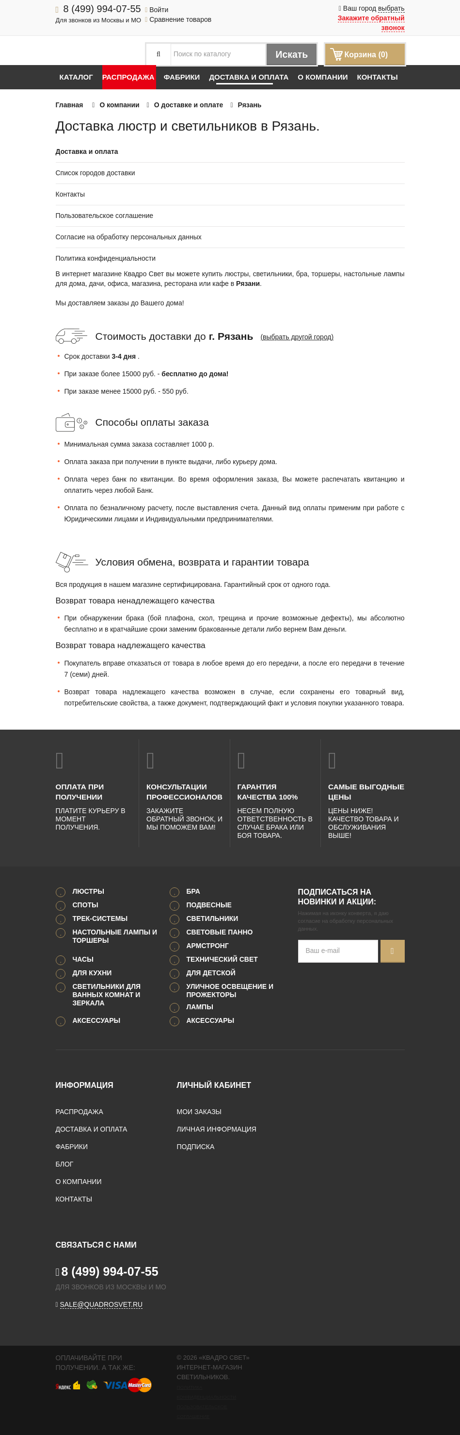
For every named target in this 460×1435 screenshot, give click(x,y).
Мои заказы (199, 1111)
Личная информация (216, 1129)
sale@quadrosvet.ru (101, 1304)
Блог (65, 1164)
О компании (323, 77)
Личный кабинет (214, 1085)
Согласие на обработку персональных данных (129, 237)
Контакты (377, 77)
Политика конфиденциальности (106, 258)
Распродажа (128, 77)
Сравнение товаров (178, 19)
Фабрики (182, 77)
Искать (290, 54)
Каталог (76, 77)
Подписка (196, 1146)
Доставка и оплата (248, 77)
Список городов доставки (95, 173)
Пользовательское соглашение (105, 215)
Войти (156, 10)
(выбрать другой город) (296, 337)
